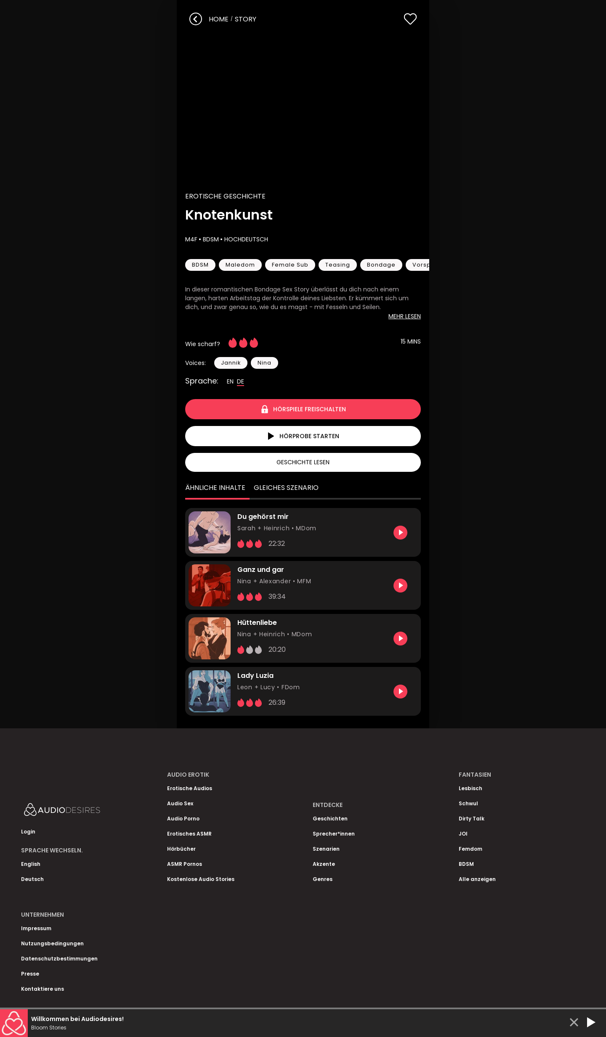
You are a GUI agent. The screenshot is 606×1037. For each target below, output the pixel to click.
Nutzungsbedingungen (52, 943)
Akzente (324, 864)
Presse (30, 973)
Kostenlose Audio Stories (200, 879)
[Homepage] (84, 811)
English (30, 864)
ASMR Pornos (184, 864)
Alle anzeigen (477, 879)
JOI (463, 833)
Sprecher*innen (334, 833)
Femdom (470, 848)
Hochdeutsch (245, 239)
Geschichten (330, 818)
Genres (322, 879)
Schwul (468, 803)
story (245, 19)
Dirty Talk (471, 818)
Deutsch (32, 879)
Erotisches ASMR (189, 833)
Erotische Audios (189, 788)
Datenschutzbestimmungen (59, 958)
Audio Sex (180, 803)
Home (219, 19)
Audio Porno (183, 818)
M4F (191, 239)
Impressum (36, 928)
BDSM (210, 239)
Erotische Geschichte (225, 196)
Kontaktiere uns (42, 988)
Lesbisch (470, 788)
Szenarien (326, 848)
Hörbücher (181, 848)
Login (28, 831)
